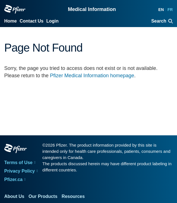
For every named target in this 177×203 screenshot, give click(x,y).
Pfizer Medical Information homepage (92, 75)
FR (170, 9)
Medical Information (92, 9)
